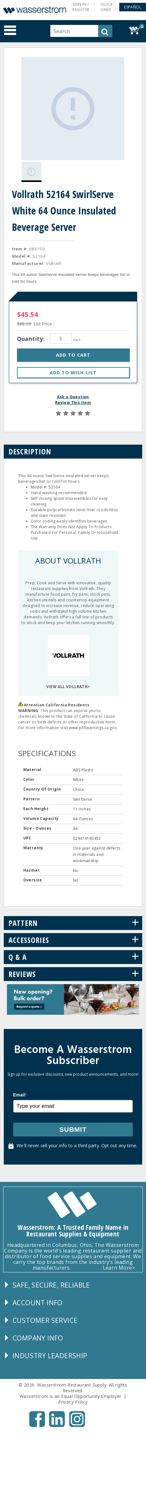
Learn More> (119, 1266)
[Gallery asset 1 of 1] (72, 108)
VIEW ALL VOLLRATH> (68, 685)
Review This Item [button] (73, 401)
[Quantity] (61, 337)
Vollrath (54, 262)
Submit (73, 1128)
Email (20, 1093)
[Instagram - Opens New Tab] (77, 1424)
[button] (132, 7)
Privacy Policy (73, 1401)
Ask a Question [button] (73, 395)
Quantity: (32, 337)
